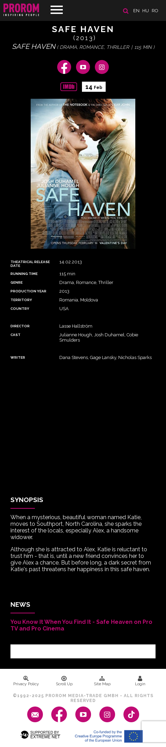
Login (140, 681)
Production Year (28, 291)
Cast (15, 335)
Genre (16, 282)
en (136, 10)
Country (19, 309)
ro (155, 10)
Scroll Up (64, 681)
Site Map (102, 681)
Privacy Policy (26, 681)
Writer (17, 357)
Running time (24, 274)
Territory (21, 300)
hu (145, 10)
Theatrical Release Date (30, 264)
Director (20, 326)
